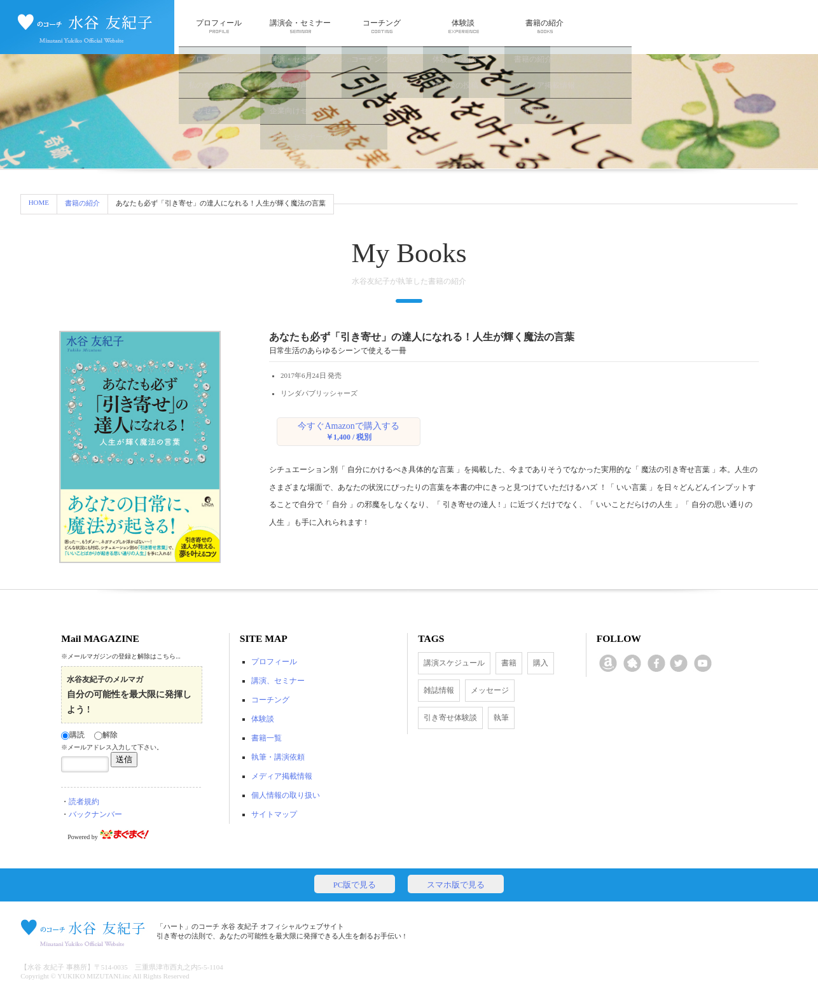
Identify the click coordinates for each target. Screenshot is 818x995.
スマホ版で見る (456, 884)
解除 (106, 734)
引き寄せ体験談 (450, 717)
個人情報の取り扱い (285, 795)
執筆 (501, 717)
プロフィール (219, 26)
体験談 (463, 26)
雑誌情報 (439, 690)
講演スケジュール (454, 662)
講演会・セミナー (300, 26)
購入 (540, 662)
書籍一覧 (266, 738)
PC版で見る (355, 884)
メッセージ (490, 690)
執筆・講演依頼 (278, 757)
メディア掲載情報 (281, 776)
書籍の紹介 (544, 26)
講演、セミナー (278, 680)
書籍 (508, 662)
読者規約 (84, 801)
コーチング (382, 26)
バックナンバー (95, 814)
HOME (39, 202)
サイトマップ (274, 814)
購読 (73, 734)
